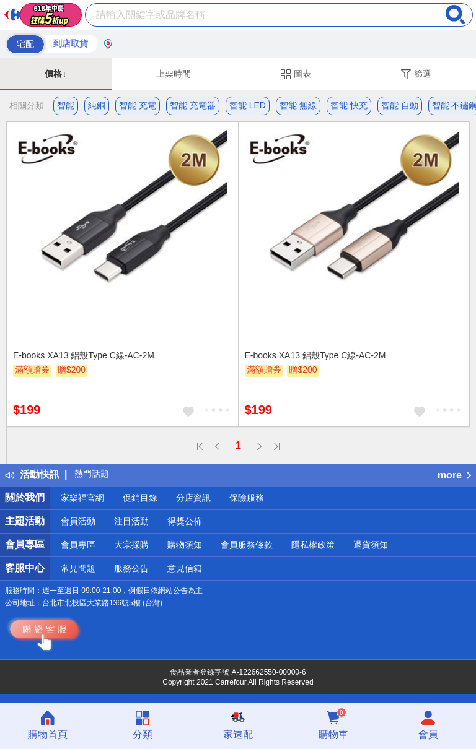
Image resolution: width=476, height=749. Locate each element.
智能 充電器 (193, 105)
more (454, 475)
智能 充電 (137, 105)
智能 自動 (399, 105)
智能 (65, 105)
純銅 (96, 105)
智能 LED (247, 105)
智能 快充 (349, 105)
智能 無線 (298, 105)
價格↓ (55, 74)
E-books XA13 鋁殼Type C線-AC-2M (83, 355)
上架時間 (173, 74)
